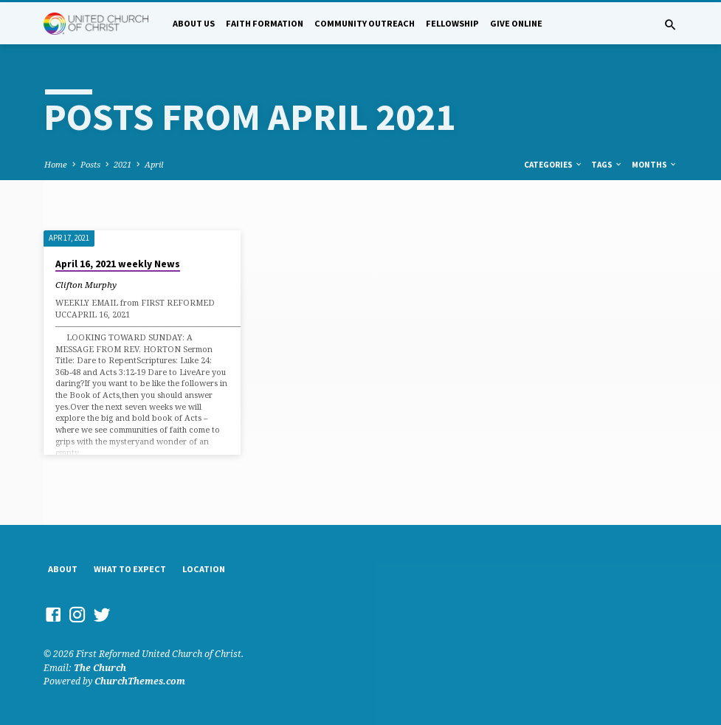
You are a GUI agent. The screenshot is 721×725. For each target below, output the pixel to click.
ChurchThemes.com (139, 681)
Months (654, 164)
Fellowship (452, 23)
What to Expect (130, 568)
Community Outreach (364, 23)
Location (203, 568)
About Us (194, 23)
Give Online (516, 23)
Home (55, 164)
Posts (90, 164)
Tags (607, 164)
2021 (122, 164)
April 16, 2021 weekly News (117, 264)
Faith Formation (264, 23)
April (154, 164)
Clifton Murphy (86, 284)
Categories (553, 164)
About (62, 568)
